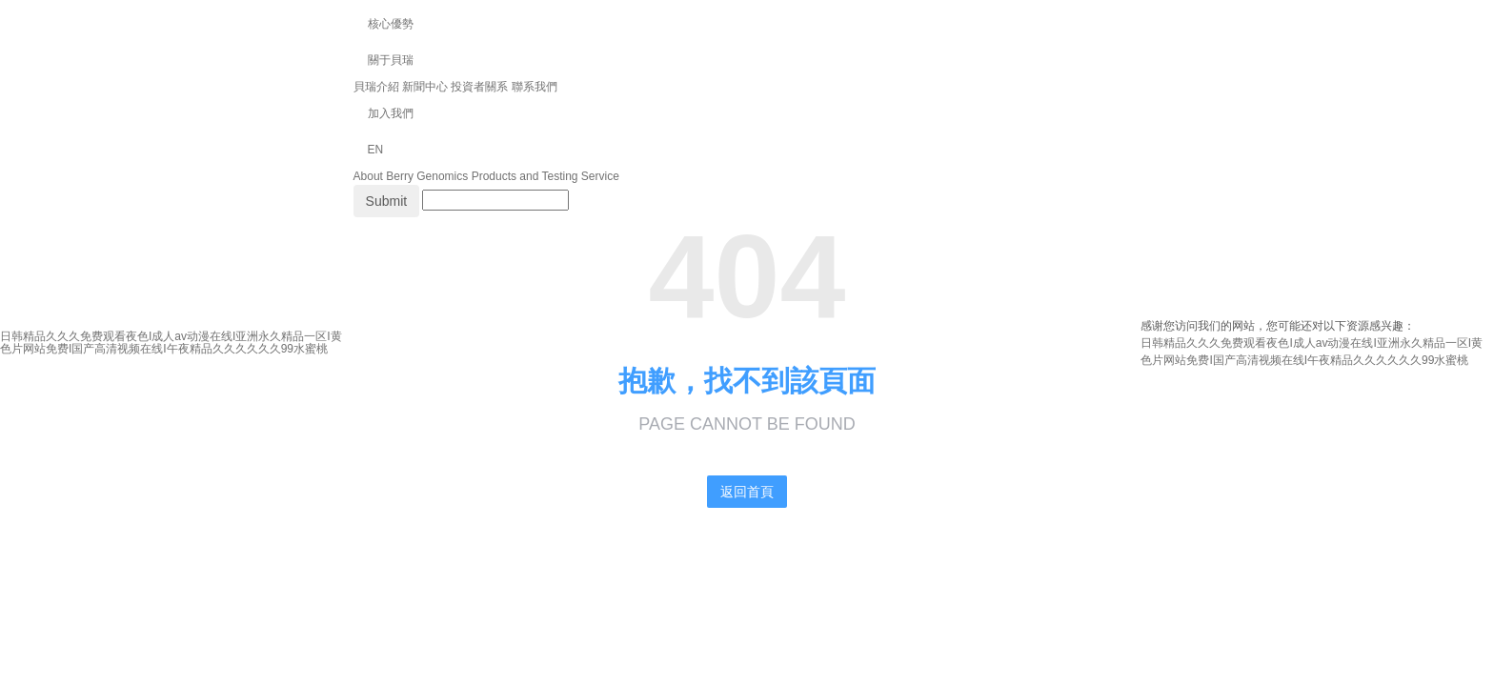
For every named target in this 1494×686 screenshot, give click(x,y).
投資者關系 (479, 86)
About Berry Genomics (411, 176)
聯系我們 (534, 86)
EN (376, 149)
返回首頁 (747, 491)
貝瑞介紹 (376, 86)
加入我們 (391, 113)
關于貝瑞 (391, 60)
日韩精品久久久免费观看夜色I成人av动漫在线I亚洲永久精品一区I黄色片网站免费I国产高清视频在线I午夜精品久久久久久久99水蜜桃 (171, 342)
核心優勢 (391, 23)
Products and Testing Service (545, 176)
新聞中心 (425, 86)
